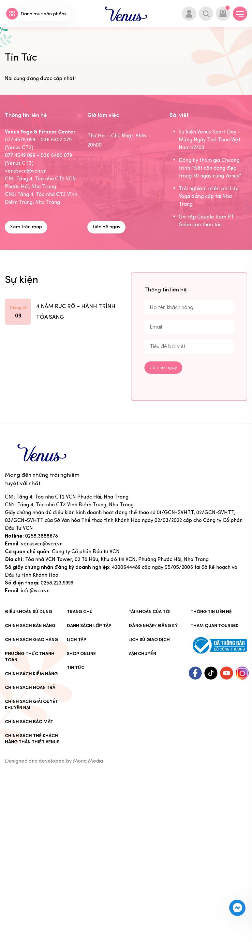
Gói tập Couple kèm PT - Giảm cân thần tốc (208, 220)
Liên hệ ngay (106, 227)
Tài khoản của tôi (149, 612)
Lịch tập (76, 640)
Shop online (81, 654)
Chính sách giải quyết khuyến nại (31, 704)
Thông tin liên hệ (211, 612)
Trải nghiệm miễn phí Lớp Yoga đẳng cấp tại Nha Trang (209, 196)
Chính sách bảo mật (29, 722)
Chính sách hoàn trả (30, 687)
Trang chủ (80, 612)
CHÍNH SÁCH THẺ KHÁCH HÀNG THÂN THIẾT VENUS (32, 739)
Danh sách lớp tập (89, 626)
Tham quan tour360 (214, 626)
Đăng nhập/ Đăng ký (153, 626)
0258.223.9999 (57, 582)
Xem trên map (26, 227)
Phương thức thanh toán (29, 657)
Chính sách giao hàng (31, 640)
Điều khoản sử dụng (28, 612)
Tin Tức (75, 668)
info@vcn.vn (35, 590)
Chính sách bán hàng (30, 626)
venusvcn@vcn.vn (42, 543)
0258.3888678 (41, 535)
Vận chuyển (142, 654)
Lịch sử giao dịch (149, 640)
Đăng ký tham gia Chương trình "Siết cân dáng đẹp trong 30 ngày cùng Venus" (210, 168)
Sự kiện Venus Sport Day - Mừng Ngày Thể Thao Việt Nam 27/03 (209, 139)
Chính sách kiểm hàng (31, 674)
